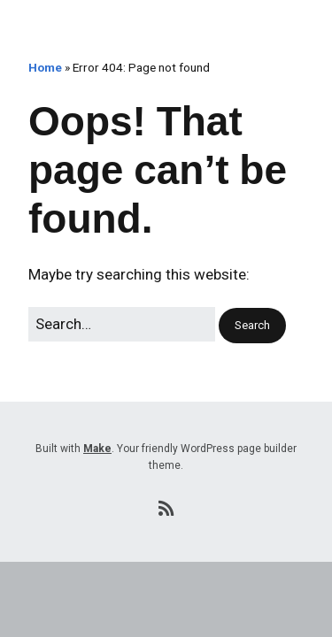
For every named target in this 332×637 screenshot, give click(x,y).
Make (97, 448)
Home (45, 67)
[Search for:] (121, 324)
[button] (252, 326)
